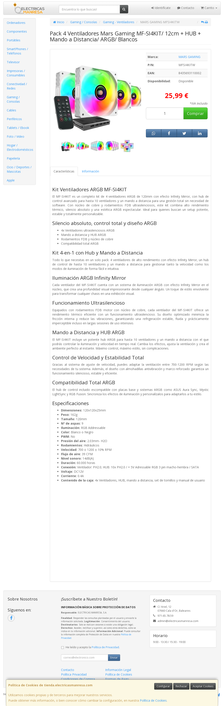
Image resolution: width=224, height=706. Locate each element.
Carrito (209, 8)
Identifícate (161, 8)
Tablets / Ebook (18, 128)
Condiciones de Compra (78, 679)
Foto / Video (15, 136)
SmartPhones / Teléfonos (17, 51)
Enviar (114, 657)
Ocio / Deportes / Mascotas (19, 169)
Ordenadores (16, 23)
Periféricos (14, 119)
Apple (11, 180)
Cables (11, 110)
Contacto (185, 8)
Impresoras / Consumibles (16, 73)
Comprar (195, 113)
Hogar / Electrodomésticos (20, 147)
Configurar (163, 686)
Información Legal (118, 670)
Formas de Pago (117, 679)
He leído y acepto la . (93, 647)
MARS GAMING (189, 57)
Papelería (13, 158)
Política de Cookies (153, 700)
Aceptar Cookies (203, 686)
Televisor (13, 62)
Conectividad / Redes (17, 86)
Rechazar (181, 686)
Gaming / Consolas (13, 99)
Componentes (17, 31)
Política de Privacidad (105, 647)
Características (64, 171)
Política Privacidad (74, 674)
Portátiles (13, 40)
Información (90, 171)
